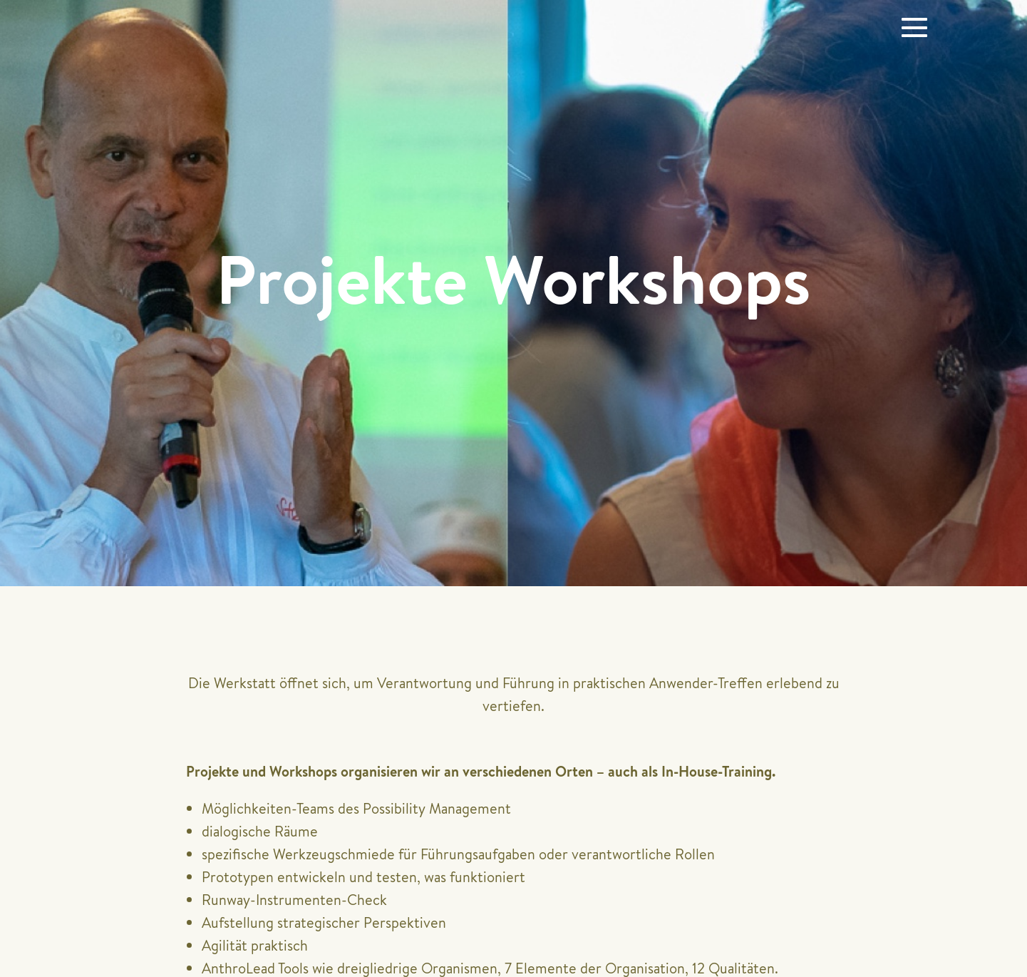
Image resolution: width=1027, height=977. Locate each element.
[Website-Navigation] (914, 27)
